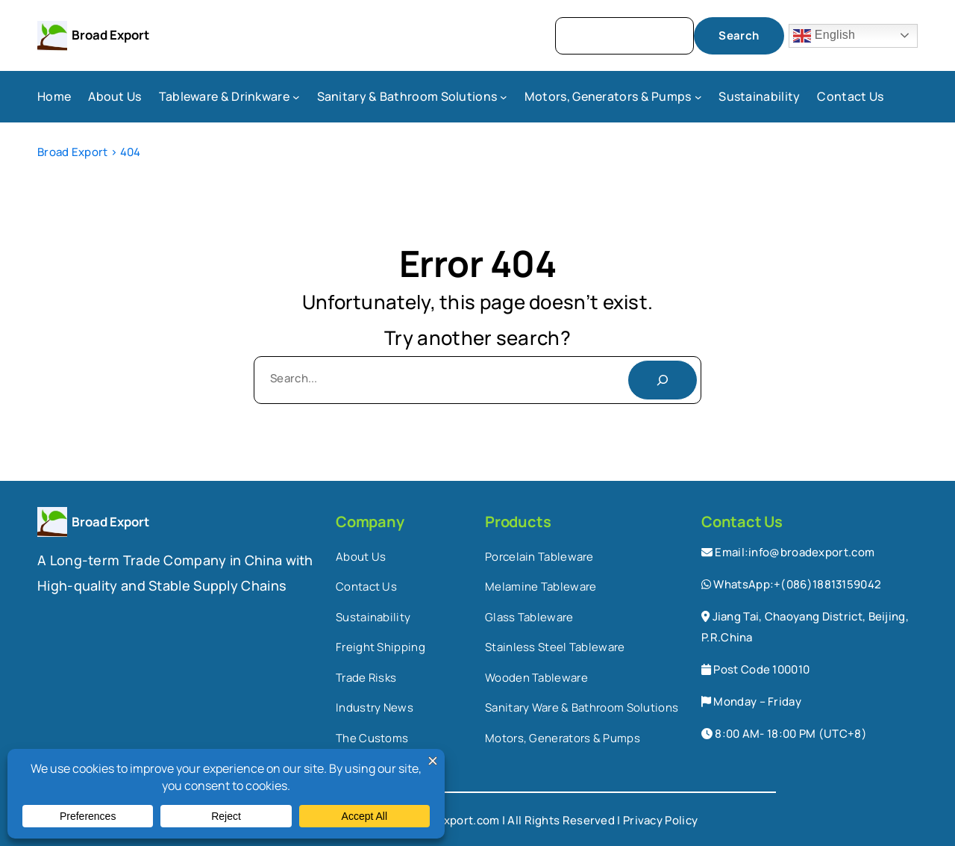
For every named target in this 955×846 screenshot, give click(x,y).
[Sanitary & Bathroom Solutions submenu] (503, 97)
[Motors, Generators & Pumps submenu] (698, 97)
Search (738, 35)
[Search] (662, 380)
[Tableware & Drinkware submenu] (296, 97)
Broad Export (110, 34)
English (824, 36)
